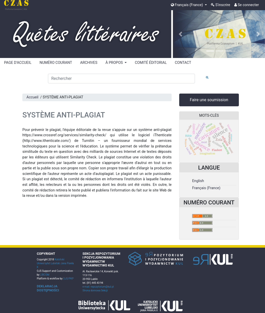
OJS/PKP (68, 278)
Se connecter (246, 5)
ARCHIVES (88, 63)
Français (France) (187, 5)
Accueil (32, 97)
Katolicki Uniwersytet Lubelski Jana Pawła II (55, 263)
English (198, 181)
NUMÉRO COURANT (56, 63)
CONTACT (183, 63)
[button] (180, 34)
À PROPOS (115, 63)
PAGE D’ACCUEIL (17, 63)
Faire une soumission (209, 99)
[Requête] (121, 78)
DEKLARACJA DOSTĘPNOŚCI (48, 288)
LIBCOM (44, 274)
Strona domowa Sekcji (95, 290)
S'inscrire (220, 5)
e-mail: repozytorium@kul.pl (98, 286)
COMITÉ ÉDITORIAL (151, 63)
